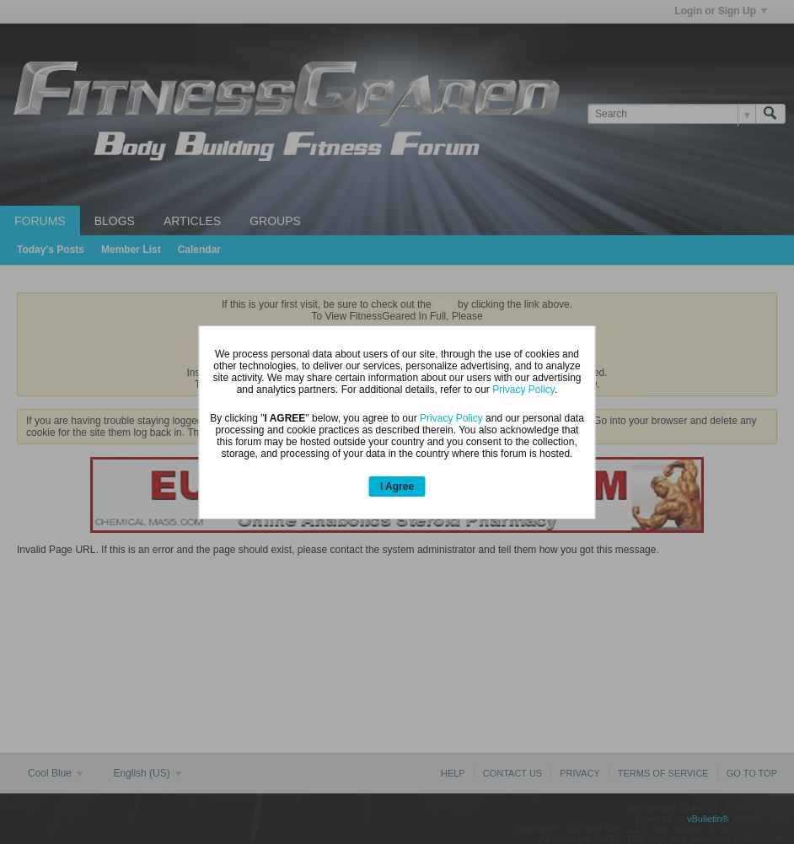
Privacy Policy (523, 389)
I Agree (397, 486)
